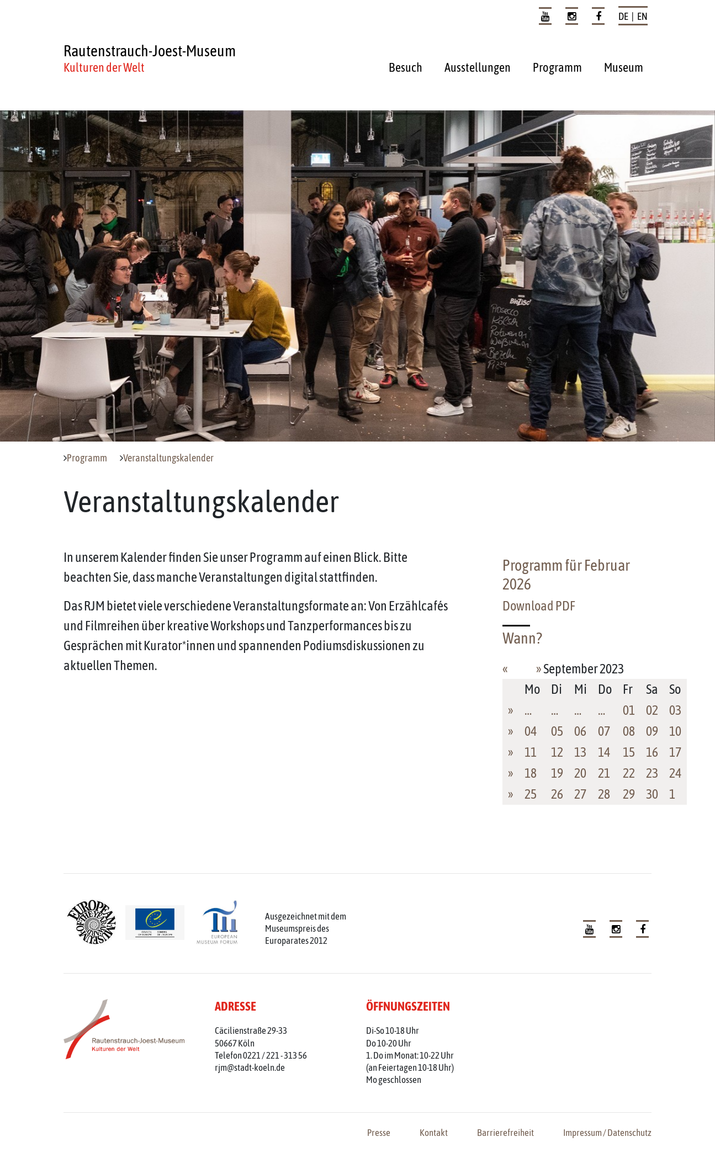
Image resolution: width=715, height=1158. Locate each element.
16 (652, 752)
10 (675, 731)
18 (531, 773)
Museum (623, 67)
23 (652, 773)
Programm (557, 67)
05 (557, 731)
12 (557, 752)
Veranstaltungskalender (168, 458)
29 (629, 794)
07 (604, 731)
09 (652, 731)
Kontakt (434, 1132)
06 (580, 731)
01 (629, 710)
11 (531, 752)
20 (580, 773)
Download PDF (538, 605)
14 (604, 752)
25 (531, 794)
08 (629, 731)
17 (675, 752)
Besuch (405, 67)
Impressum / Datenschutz (607, 1132)
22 (629, 773)
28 (604, 794)
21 (604, 773)
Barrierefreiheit (505, 1132)
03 (675, 710)
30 (652, 794)
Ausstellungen (477, 67)
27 (580, 794)
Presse (378, 1132)
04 (531, 731)
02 (652, 710)
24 (675, 773)
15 (629, 752)
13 (580, 752)
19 (557, 773)
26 (557, 794)
